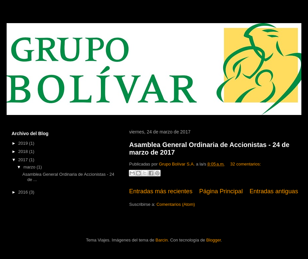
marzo (30, 167)
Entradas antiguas (273, 191)
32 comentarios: (245, 164)
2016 (23, 192)
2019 (23, 143)
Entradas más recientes (160, 191)
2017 (23, 159)
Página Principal (221, 191)
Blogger (213, 240)
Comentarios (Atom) (175, 204)
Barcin (162, 240)
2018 (23, 151)
